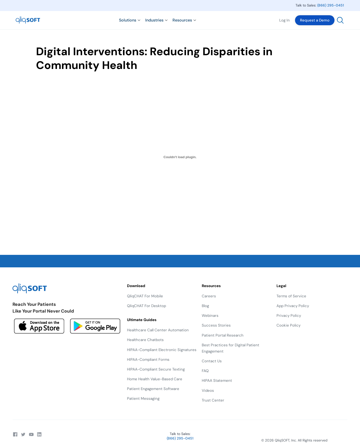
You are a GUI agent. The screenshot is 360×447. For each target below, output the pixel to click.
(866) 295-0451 (330, 5)
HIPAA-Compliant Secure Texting (156, 369)
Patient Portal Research (223, 335)
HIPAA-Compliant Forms (148, 359)
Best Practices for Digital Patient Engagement (230, 348)
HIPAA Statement (217, 380)
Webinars (210, 315)
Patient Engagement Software (153, 388)
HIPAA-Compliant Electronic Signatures (161, 349)
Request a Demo (315, 20)
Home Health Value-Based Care (154, 379)
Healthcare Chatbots (145, 339)
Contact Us (212, 361)
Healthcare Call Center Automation (158, 330)
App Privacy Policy (292, 305)
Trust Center (213, 400)
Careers (209, 296)
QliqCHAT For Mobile (145, 296)
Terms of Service (291, 296)
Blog (205, 305)
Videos (208, 390)
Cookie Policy (288, 325)
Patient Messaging (143, 398)
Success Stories (216, 325)
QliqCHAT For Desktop (146, 305)
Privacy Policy (288, 315)
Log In (284, 20)
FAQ (205, 370)
